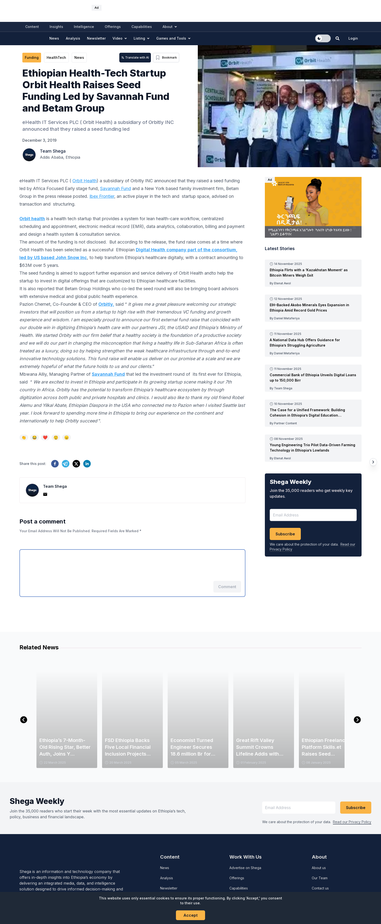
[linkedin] (87, 464)
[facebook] (55, 464)
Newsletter (96, 38)
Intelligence (84, 27)
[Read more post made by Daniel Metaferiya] (313, 318)
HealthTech (56, 57)
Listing (141, 38)
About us (319, 868)
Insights (56, 27)
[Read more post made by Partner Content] (313, 423)
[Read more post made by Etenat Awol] (313, 283)
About (170, 27)
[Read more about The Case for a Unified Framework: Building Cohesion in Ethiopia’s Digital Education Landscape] (313, 412)
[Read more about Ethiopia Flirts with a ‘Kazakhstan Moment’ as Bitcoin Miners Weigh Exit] (313, 272)
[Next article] (373, 462)
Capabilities (141, 27)
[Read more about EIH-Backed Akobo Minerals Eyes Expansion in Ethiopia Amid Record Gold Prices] (313, 307)
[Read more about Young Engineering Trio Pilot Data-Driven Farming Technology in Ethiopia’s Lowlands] (313, 447)
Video (120, 38)
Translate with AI (135, 57)
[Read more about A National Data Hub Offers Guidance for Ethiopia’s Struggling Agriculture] (313, 342)
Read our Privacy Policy (352, 822)
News (54, 38)
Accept (190, 915)
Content (32, 27)
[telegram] (65, 464)
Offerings (113, 27)
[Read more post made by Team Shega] (313, 388)
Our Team (320, 878)
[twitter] (76, 464)
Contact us (320, 888)
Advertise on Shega (245, 868)
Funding (32, 57)
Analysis (73, 38)
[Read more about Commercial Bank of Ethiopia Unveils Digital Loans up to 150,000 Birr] (313, 377)
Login (353, 38)
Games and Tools (173, 38)
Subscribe (285, 534)
